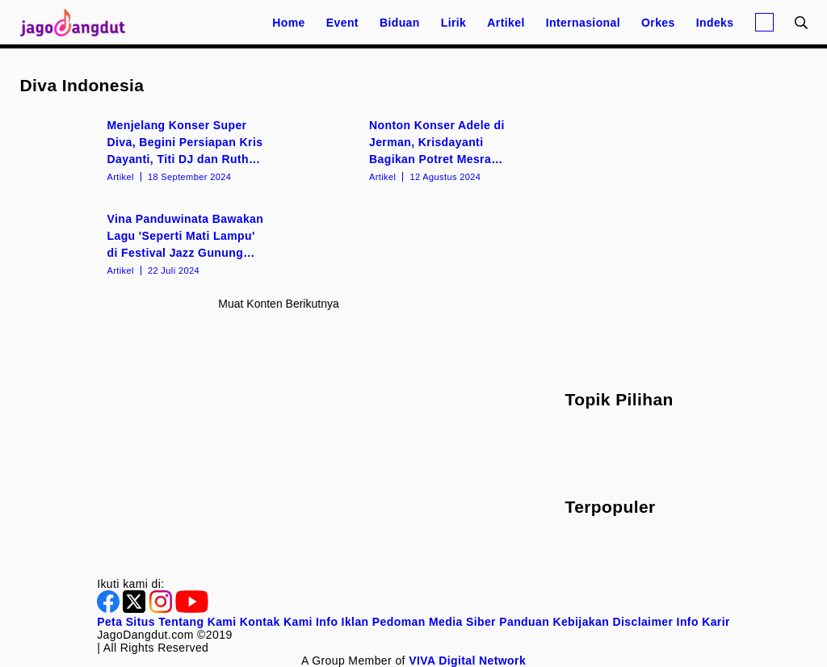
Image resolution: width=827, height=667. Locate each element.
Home (288, 22)
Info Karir (703, 621)
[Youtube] (191, 608)
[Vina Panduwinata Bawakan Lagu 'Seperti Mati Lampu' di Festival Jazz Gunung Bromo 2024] (148, 243)
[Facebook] (110, 608)
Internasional (583, 22)
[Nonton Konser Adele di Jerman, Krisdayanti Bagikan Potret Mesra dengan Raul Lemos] (410, 149)
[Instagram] (162, 608)
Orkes (658, 22)
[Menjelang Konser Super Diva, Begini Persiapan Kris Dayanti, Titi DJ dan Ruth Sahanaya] (148, 149)
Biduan (400, 22)
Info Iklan (342, 621)
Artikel (505, 22)
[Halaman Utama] (78, 22)
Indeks (715, 22)
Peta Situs (126, 621)
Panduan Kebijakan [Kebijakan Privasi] (554, 621)
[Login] (764, 22)
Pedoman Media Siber (434, 621)
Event (342, 22)
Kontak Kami (276, 621)
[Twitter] (136, 608)
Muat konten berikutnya (278, 303)
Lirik (454, 22)
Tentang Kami (197, 621)
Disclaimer (642, 621)
